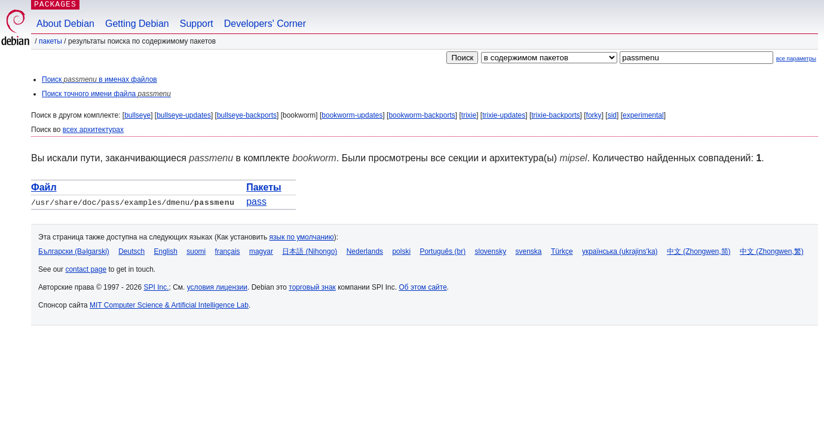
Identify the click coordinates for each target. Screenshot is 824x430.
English (165, 251)
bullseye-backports (247, 115)
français (227, 251)
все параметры (796, 58)
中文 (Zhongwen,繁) (772, 251)
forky (594, 115)
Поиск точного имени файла (106, 94)
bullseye (137, 115)
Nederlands (365, 251)
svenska (529, 251)
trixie (468, 115)
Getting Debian (137, 24)
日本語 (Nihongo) (309, 251)
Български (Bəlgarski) (73, 251)
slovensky (490, 251)
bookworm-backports (421, 115)
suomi (196, 251)
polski (401, 251)
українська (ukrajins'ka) (620, 251)
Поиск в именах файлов (99, 79)
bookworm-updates (351, 115)
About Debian (65, 24)
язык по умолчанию (301, 237)
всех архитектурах (93, 129)
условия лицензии (217, 287)
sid (612, 115)
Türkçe (562, 251)
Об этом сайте (422, 287)
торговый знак (312, 287)
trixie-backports (555, 115)
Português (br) (442, 251)
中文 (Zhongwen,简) (699, 251)
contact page (85, 269)
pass (256, 201)
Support (196, 24)
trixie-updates (503, 115)
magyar (261, 251)
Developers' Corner (265, 24)
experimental (643, 115)
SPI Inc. (156, 287)
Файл (44, 187)
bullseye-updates (184, 115)
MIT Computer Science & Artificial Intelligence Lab (169, 305)
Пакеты (50, 41)
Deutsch (131, 251)
